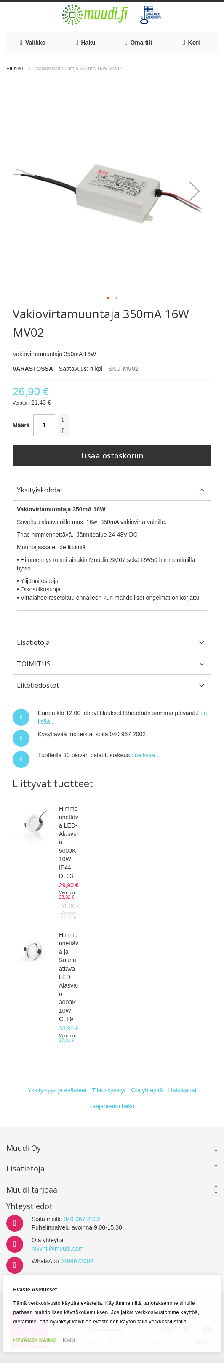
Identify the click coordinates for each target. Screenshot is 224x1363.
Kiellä (69, 1340)
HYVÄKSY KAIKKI (34, 1340)
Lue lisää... (145, 755)
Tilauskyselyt (109, 1090)
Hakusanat (182, 1090)
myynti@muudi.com (57, 1248)
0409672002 (76, 1261)
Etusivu (14, 69)
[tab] (112, 490)
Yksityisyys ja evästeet (56, 1090)
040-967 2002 (82, 1219)
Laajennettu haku (111, 1106)
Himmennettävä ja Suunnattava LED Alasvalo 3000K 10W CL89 (68, 977)
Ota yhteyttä (147, 1090)
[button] (194, 191)
